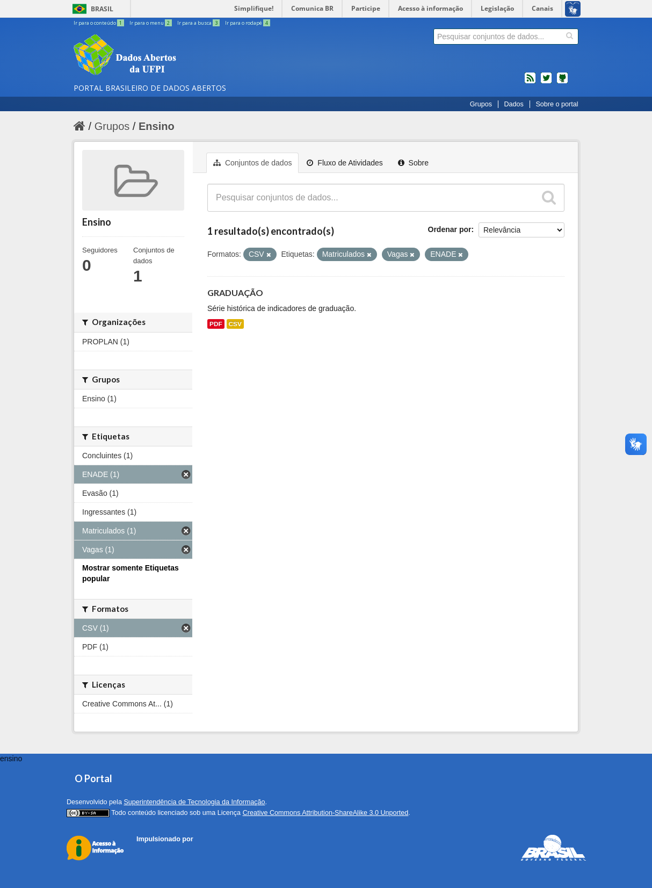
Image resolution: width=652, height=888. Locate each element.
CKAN (154, 851)
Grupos (481, 104)
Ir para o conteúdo (99, 22)
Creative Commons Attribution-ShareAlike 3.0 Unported (326, 813)
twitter (546, 82)
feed (530, 82)
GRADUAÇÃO (235, 292)
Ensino (157, 126)
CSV (235, 324)
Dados (513, 104)
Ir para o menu (151, 22)
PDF (215, 324)
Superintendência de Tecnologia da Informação (194, 802)
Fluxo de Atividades (344, 162)
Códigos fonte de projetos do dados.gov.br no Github (562, 82)
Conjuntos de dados (252, 162)
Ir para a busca (199, 22)
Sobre (413, 162)
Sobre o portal (556, 104)
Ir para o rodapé (247, 22)
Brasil (102, 8)
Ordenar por (450, 229)
